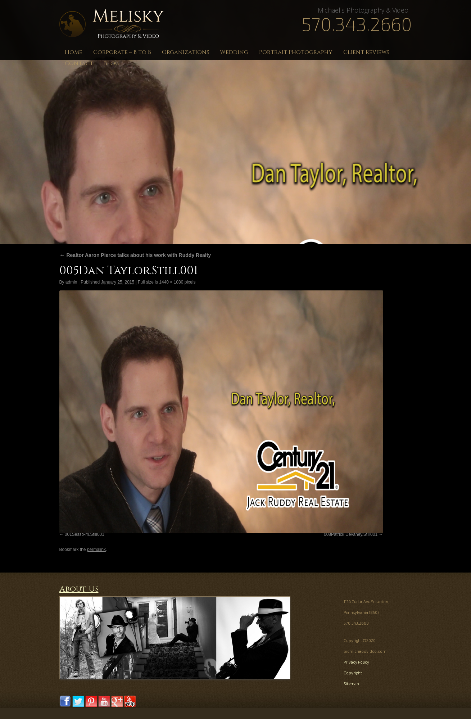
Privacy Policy (356, 662)
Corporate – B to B (122, 52)
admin (71, 282)
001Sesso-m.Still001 (84, 534)
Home (73, 52)
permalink (96, 549)
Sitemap (351, 683)
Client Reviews (366, 52)
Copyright (353, 672)
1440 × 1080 (171, 282)
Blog (111, 63)
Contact (79, 63)
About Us (79, 589)
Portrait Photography (295, 52)
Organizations (185, 52)
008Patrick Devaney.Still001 (350, 534)
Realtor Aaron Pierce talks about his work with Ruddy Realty (135, 255)
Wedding (234, 52)
